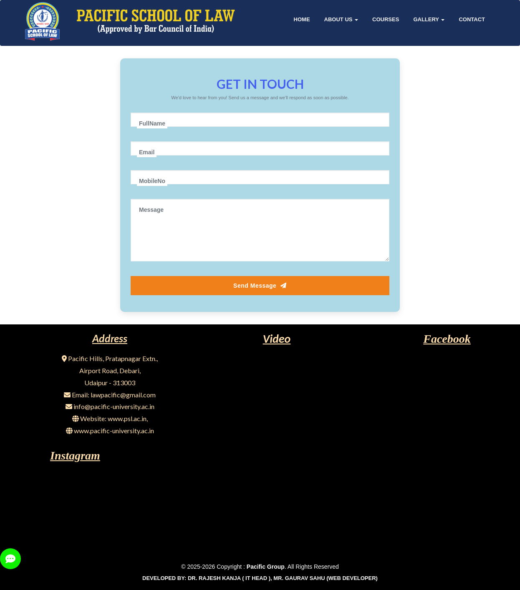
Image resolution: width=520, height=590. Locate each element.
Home (302, 19)
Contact (472, 19)
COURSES (385, 19)
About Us (341, 19)
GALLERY (428, 19)
